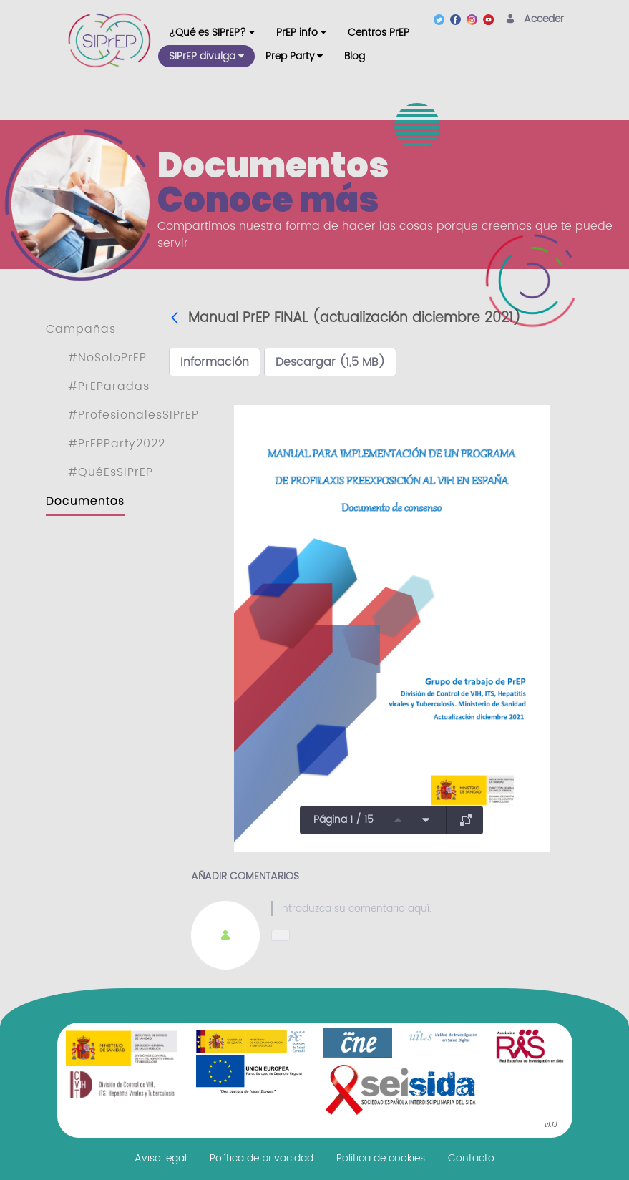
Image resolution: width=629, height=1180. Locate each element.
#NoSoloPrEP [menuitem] (107, 357)
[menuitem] (211, 32)
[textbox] (432, 908)
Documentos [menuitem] (85, 501)
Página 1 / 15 (343, 819)
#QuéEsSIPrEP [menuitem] (110, 472)
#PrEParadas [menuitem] (109, 386)
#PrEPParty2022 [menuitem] (116, 443)
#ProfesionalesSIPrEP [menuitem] (133, 415)
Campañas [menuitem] (81, 329)
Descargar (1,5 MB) (330, 362)
